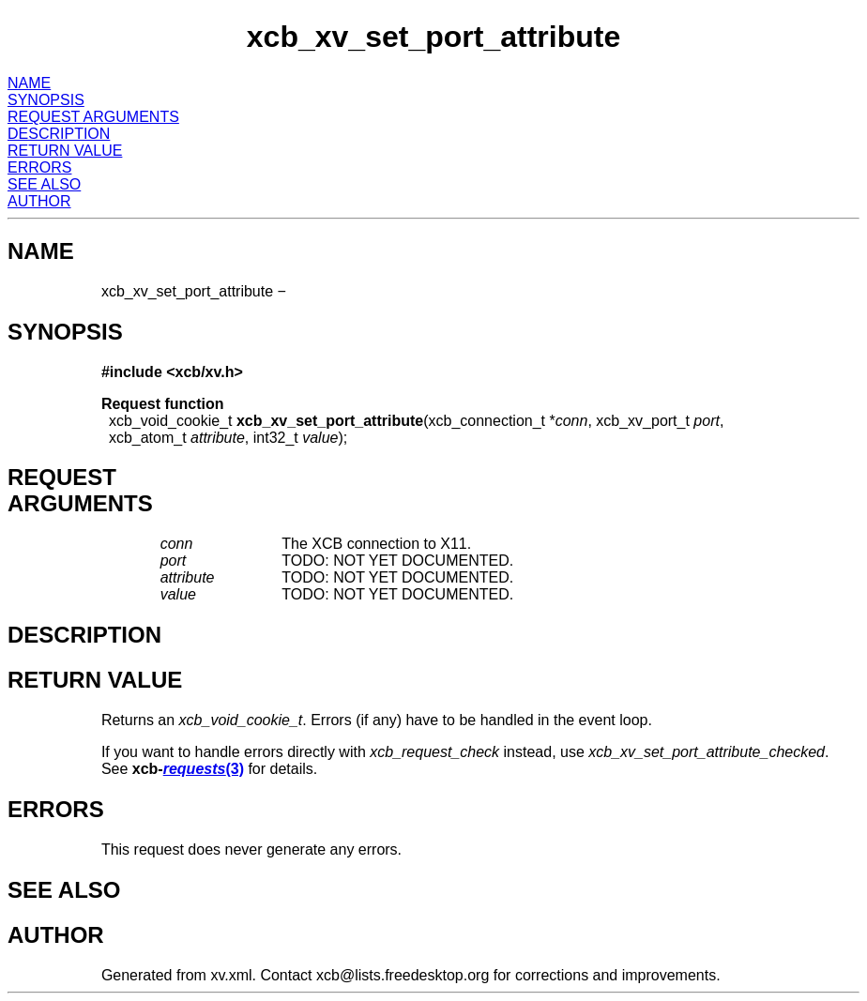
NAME (29, 83)
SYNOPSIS (46, 100)
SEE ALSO (44, 184)
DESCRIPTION (59, 134)
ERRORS (39, 167)
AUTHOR (39, 201)
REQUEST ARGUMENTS (93, 117)
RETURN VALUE (65, 151)
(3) (203, 769)
